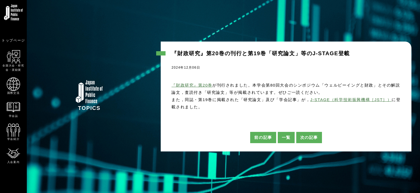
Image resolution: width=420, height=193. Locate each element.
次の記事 (309, 137)
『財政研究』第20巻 (191, 85)
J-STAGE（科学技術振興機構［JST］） (351, 99)
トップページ (13, 40)
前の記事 (263, 137)
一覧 (286, 137)
